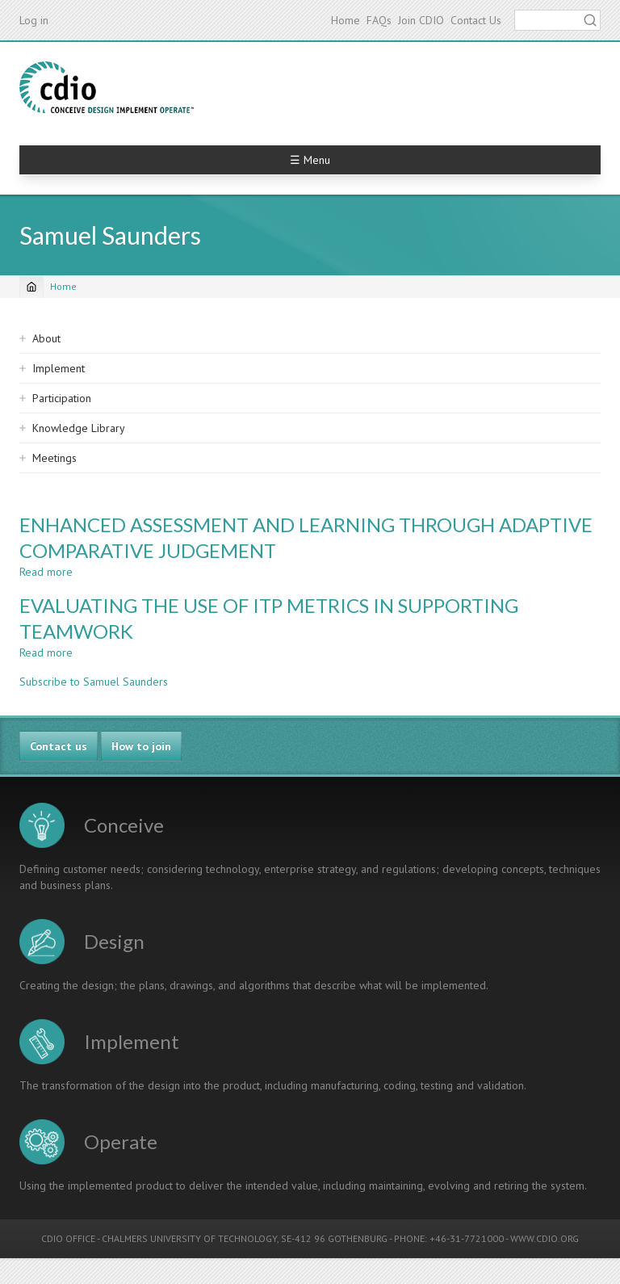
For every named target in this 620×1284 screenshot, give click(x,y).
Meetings (54, 458)
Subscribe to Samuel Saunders (93, 681)
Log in (33, 20)
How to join (141, 746)
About (46, 338)
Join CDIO (421, 20)
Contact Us (475, 20)
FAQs (379, 20)
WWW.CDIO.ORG (544, 1238)
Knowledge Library (78, 428)
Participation (61, 398)
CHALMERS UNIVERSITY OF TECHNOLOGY (189, 1238)
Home (345, 20)
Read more (46, 571)
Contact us (58, 746)
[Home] (31, 286)
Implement (58, 368)
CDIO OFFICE (68, 1238)
